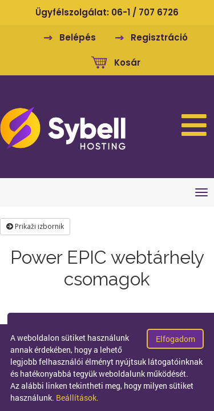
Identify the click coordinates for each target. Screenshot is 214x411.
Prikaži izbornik (35, 226)
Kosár (127, 62)
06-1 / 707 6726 (145, 12)
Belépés (77, 37)
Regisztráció (159, 37)
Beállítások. (77, 397)
